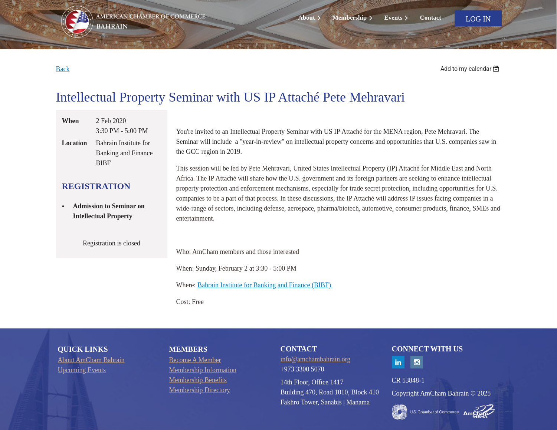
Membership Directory (199, 390)
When (70, 121)
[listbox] (470, 68)
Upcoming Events (82, 370)
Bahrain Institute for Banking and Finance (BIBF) (264, 285)
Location (74, 143)
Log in (478, 19)
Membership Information (202, 370)
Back (63, 69)
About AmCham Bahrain (91, 360)
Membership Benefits (198, 380)
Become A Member (195, 360)
